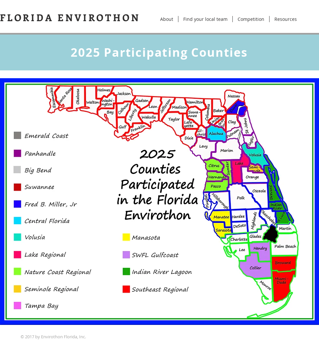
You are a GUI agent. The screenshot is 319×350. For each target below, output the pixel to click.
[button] (251, 19)
